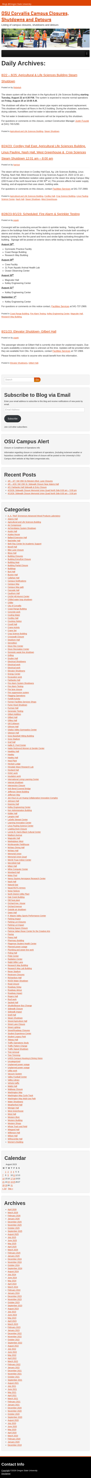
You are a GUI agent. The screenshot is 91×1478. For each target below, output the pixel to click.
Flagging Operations (16, 695)
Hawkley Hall (13, 751)
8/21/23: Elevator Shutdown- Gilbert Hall (28, 331)
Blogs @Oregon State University (16, 4)
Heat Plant (12, 761)
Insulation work (14, 776)
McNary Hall (13, 850)
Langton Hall (13, 816)
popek (16, 220)
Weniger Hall (13, 1108)
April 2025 (12, 1247)
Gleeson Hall (13, 733)
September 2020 (15, 1417)
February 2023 (14, 1327)
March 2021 (13, 1398)
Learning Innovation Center (19, 823)
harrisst (16, 165)
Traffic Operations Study (18, 1043)
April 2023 (12, 1321)
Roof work (12, 999)
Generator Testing (15, 711)
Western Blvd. (14, 1117)
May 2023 (12, 1318)
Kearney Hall (13, 804)
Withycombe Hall (15, 1139)
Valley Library (13, 1080)
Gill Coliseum (13, 723)
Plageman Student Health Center (22, 943)
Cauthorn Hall (14, 593)
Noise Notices (14, 891)
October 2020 (14, 1414)
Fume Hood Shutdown (17, 705)
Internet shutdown (15, 782)
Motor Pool (12, 875)
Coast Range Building (19, 314)
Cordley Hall (49, 196)
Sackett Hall (13, 1002)
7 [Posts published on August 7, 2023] (2, 1175)
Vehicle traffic (13, 1083)
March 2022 (13, 1361)
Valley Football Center (17, 1077)
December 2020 (15, 1408)
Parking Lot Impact (16, 925)
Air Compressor (14, 525)
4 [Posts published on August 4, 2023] (13, 1172)
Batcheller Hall (14, 540)
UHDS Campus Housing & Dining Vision (25, 1058)
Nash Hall (20, 199)
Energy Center (14, 674)
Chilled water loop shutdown (20, 599)
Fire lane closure (15, 689)
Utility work (12, 1071)
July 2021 (12, 1386)
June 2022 (12, 1352)
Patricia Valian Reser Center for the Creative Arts (29, 931)
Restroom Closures (16, 974)
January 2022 (14, 1367)
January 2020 (14, 1442)
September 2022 (15, 1343)
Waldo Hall (12, 1086)
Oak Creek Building (16, 897)
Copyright (5, 1470)
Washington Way (15, 1092)
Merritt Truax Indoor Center (19, 860)
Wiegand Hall (13, 1129)
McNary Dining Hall (16, 847)
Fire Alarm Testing (38, 314)
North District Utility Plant (18, 894)
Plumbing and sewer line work (21, 950)
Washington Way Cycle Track (20, 1095)
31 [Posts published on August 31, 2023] (11, 1185)
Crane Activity (14, 627)
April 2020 (12, 1433)
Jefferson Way (14, 795)
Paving (11, 934)
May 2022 (12, 1355)
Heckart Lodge (14, 764)
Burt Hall (11, 571)
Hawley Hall (13, 757)
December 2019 (15, 1445)
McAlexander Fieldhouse (18, 844)
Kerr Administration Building (20, 810)
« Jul (4, 1188)
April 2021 (12, 1395)
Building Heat (13, 562)
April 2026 (12, 1209)
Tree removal (13, 1052)
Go (37, 379)
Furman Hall (13, 708)
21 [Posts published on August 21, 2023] (3, 1182)
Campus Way (13, 584)
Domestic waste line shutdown (21, 652)
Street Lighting (14, 1027)
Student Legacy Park (17, 1036)
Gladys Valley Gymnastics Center (22, 730)
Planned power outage (17, 947)
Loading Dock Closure (17, 829)
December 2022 (15, 1333)
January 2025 (14, 1256)
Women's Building (15, 1142)
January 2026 (14, 1219)
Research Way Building (11, 317)
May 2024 (12, 1281)
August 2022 (13, 1346)
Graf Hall (11, 742)
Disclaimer (5, 1474)
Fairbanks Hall (14, 680)
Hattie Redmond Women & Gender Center (26, 748)
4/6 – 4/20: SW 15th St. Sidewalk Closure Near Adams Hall (33, 484)
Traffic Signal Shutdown (18, 1049)
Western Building (15, 1120)
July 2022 (12, 1349)
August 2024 (13, 1271)
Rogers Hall (13, 996)
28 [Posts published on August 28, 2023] (3, 1185)
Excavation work (15, 677)
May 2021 (12, 1392)
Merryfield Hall (14, 863)
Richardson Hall (15, 978)
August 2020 (13, 1420)
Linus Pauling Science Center (20, 826)
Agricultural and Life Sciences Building (26, 131)
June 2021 (12, 1389)
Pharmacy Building (16, 940)
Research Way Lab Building (20, 968)
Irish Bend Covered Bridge (19, 788)
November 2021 (15, 1374)
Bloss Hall (12, 553)
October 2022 (14, 1340)
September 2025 (15, 1231)
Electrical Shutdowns (17, 661)
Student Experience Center (19, 1033)
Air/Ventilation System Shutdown (22, 528)
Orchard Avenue (15, 906)
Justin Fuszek (82, 121)
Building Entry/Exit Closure (19, 559)
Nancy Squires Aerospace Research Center (27, 878)
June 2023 (12, 1315)
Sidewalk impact (15, 1012)
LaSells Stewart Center (18, 819)
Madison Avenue (15, 835)
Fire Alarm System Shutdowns (21, 683)
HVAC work (13, 773)
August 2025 (13, 1234)
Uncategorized (14, 1061)
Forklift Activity (14, 699)
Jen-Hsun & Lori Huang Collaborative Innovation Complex (33, 798)
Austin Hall (12, 531)
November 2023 (15, 1299)
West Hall (12, 1114)
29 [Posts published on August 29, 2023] (6, 1185)
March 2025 (13, 1250)
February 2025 (14, 1253)
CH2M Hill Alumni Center (18, 596)
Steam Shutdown (51, 131)
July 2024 (12, 1274)
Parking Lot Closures (17, 922)
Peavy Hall (12, 937)
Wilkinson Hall (14, 1133)
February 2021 (14, 1402)
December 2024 (15, 1259)
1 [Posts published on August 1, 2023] (5, 1172)
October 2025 (14, 1228)
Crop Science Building (65, 196)
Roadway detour (15, 990)
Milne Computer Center (18, 869)
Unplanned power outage (18, 1064)
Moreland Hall (14, 872)
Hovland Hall (13, 770)
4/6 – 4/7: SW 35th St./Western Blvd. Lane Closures (30, 481)
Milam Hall (12, 866)
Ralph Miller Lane (15, 962)
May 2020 (12, 1429)
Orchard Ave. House (16, 903)
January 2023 (14, 1330)
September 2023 (15, 1305)
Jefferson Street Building (18, 792)
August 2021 (13, 1383)
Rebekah (17, 87)
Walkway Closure (15, 1089)
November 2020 (15, 1411)
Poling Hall (12, 953)
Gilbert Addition (14, 714)
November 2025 (15, 1225)
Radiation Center (15, 959)
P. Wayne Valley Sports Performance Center (27, 916)
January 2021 (14, 1405)
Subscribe (12, 418)
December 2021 (15, 1371)
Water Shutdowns (15, 1102)
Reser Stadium (14, 971)
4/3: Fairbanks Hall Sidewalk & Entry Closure (27, 487)
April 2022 (12, 1358)
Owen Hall (12, 912)
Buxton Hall (13, 575)
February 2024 (14, 1290)
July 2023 (12, 1312)
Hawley (11, 754)
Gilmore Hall (13, 726)
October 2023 (14, 1302)
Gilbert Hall (33, 363)
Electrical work (14, 664)
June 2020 (12, 1426)
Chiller (10, 602)
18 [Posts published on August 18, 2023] (14, 1178)
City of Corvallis (14, 606)
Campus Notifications (17, 581)
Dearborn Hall (14, 640)
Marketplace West (15, 841)
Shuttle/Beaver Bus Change (20, 1005)
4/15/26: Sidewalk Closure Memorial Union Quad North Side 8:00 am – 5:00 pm (42, 490)
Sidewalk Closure (15, 1009)
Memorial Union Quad (17, 857)
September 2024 (15, 1268)
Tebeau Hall (13, 1040)
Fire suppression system (18, 692)
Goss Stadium (14, 739)
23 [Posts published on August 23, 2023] (9, 1182)
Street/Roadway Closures (19, 1030)
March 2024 (13, 1287)
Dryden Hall (13, 658)
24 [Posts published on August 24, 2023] (11, 1182)
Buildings (12, 568)
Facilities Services (61, 189)
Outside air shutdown (17, 909)
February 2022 (14, 1364)
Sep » (10, 1188)
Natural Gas (13, 885)
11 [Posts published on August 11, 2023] (14, 1175)
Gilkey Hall (12, 720)
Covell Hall (12, 624)
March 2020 (13, 1436)
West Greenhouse (49, 199)
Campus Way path (16, 587)
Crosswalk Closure (16, 637)
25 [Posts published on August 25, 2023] (14, 1182)
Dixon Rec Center (15, 646)
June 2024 (12, 1278)
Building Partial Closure (18, 565)
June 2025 (12, 1240)
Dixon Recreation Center (18, 649)
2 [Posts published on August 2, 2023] (8, 1172)
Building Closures (15, 556)
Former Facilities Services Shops (22, 702)
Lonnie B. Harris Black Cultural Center (24, 832)
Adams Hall (13, 519)
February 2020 (14, 1439)
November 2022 (15, 1336)
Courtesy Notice (15, 621)
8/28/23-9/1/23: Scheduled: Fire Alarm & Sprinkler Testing (40, 214)
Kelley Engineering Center (58, 314)
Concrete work (14, 612)
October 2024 (14, 1265)
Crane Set (12, 630)
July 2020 (12, 1423)
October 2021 (14, 1377)
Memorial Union (14, 854)
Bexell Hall (12, 547)
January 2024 (14, 1293)
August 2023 (13, 1309)
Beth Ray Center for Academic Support (24, 544)
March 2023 (13, 1324)
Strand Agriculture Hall (17, 1021)
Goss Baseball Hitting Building (21, 736)
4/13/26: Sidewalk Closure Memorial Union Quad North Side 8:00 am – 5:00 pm (42, 493)
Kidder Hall (12, 813)
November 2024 (15, 1262)
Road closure (13, 984)
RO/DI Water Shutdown (18, 981)
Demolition (12, 643)
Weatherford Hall (15, 1105)
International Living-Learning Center (23, 779)
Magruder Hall (77, 314)
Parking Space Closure (18, 928)
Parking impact (14, 919)
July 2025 (12, 1237)
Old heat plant (14, 900)
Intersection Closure (16, 785)
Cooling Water (14, 615)
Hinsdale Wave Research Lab (21, 767)
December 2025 (15, 1222)
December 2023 (15, 1296)
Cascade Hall (13, 590)
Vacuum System (15, 1074)
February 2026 (14, 1216)
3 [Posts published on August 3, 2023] (11, 1172)
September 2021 (15, 1380)
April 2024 (12, 1284)
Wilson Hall (12, 1136)
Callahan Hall (13, 578)
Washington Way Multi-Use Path (22, 1098)
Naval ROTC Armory (17, 888)
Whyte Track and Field (17, 1126)
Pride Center (13, 956)
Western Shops (14, 1123)
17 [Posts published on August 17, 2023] (11, 1178)
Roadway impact (15, 993)
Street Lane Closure (16, 1024)
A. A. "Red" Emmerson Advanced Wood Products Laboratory (34, 516)
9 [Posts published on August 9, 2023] (8, 1175)
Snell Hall (12, 1015)
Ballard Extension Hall (17, 537)
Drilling (11, 655)
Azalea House (14, 534)
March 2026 (13, 1212)
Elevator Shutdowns (19, 363)
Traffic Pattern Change (17, 1046)
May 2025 (12, 1243)
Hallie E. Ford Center (17, 745)
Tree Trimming (14, 1055)
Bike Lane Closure (16, 550)
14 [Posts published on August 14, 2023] (3, 1178)
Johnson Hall (13, 801)
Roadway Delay (14, 987)
